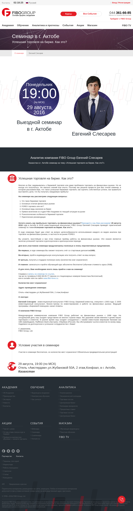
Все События (90, 14)
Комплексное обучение (41, 396)
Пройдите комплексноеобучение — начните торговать (15, 438)
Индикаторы (8, 464)
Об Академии (8, 393)
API (3, 484)
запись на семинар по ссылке (41, 274)
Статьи (6, 474)
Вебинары (35, 429)
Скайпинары (36, 435)
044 (120, 13)
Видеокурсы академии (40, 393)
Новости (6, 403)
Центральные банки (67, 403)
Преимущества (9, 396)
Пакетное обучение (67, 432)
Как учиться (36, 399)
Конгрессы (36, 439)
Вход (114, 3)
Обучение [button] (23, 25)
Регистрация (124, 3)
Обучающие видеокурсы (69, 429)
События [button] (67, 25)
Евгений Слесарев (36, 53)
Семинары (36, 432)
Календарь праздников (69, 406)
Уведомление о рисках (18, 484)
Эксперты (7, 399)
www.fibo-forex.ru (50, 278)
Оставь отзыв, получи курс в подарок (14, 433)
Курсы (68, 14)
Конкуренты (7, 478)
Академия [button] (8, 25)
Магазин (92, 25)
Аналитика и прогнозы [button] (45, 25)
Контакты (6, 3)
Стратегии (7, 471)
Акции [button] (80, 25)
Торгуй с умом (8, 429)
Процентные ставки (67, 409)
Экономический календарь (70, 396)
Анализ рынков (66, 393)
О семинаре (19, 53)
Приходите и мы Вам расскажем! (96, 223)
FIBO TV (126, 25)
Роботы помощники (10, 468)
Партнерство (7, 456)
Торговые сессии (66, 399)
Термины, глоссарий (11, 461)
